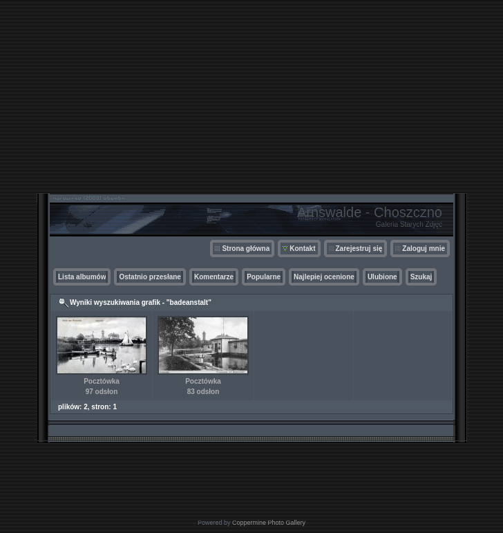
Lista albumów (82, 277)
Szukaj (421, 277)
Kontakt (302, 248)
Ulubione (382, 277)
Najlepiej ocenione (324, 277)
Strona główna (245, 248)
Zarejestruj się (359, 248)
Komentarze (214, 277)
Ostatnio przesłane (149, 277)
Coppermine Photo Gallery (268, 522)
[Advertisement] (251, 97)
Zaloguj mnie (423, 248)
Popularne (264, 277)
